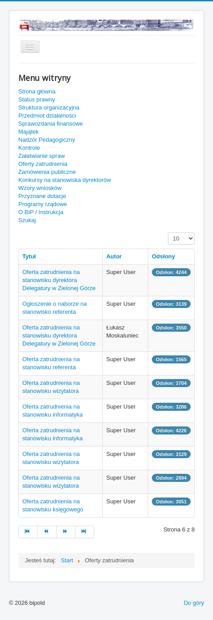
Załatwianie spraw (41, 155)
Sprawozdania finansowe (50, 123)
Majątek (28, 131)
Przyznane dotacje (42, 196)
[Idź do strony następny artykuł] (66, 532)
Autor (114, 256)
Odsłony (163, 256)
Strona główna (36, 91)
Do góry (194, 602)
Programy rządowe (42, 204)
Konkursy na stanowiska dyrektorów (64, 180)
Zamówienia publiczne (47, 172)
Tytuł (29, 256)
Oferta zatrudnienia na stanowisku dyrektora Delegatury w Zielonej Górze (59, 280)
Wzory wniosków (40, 188)
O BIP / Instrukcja (40, 212)
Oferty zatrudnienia (42, 163)
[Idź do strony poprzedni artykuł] (47, 532)
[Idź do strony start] (28, 532)
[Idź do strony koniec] (84, 532)
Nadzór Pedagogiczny (46, 139)
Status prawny (36, 99)
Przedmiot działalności (47, 115)
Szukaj (27, 220)
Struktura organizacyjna (48, 107)
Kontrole (29, 147)
